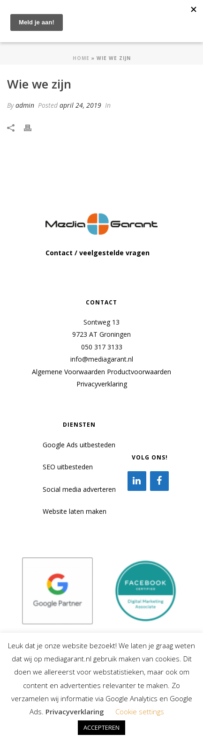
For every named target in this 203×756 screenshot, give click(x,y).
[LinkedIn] (137, 481)
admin (24, 105)
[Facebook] (159, 481)
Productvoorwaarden (139, 371)
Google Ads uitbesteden (79, 444)
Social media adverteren (79, 489)
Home (81, 58)
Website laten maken (74, 511)
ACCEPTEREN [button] (101, 727)
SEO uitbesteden (68, 466)
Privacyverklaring (101, 383)
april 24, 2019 (80, 105)
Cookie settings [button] (139, 711)
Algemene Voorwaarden (68, 371)
